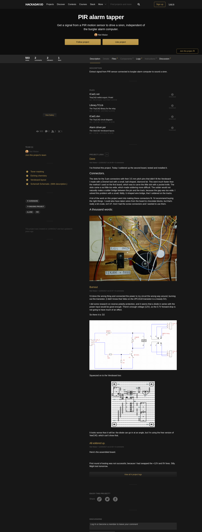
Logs (139, 58)
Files (115, 58)
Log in (171, 4)
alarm (29, 212)
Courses (83, 4)
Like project (120, 42)
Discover (61, 4)
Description (95, 59)
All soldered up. (98, 443)
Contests (72, 4)
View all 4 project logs (133, 474)
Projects (50, 4)
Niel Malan (101, 34)
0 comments (119, 163)
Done (92, 158)
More (103, 4)
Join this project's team (35, 155)
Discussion (165, 58)
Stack (92, 4)
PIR (37, 212)
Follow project (82, 42)
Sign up (159, 4)
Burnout (93, 287)
